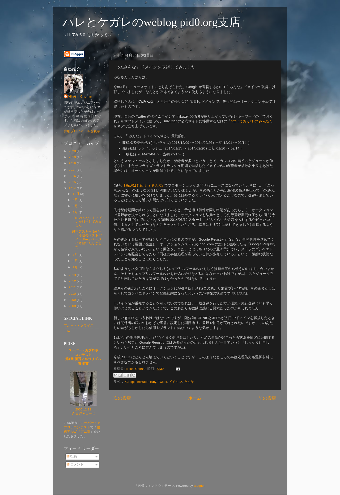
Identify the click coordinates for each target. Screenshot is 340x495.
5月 (75, 206)
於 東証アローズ (83, 414)
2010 (73, 293)
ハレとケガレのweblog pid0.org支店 (151, 22)
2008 (73, 306)
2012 (73, 281)
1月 (75, 267)
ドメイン (175, 382)
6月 (75, 200)
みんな (189, 382)
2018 (73, 163)
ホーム (195, 398)
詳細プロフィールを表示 (82, 131)
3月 (75, 254)
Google (130, 382)
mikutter (143, 382)
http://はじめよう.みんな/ (143, 185)
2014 (73, 188)
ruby (153, 382)
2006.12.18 (83, 409)
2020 (73, 151)
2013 (73, 275)
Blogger (199, 485)
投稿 (72, 456)
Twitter (162, 382)
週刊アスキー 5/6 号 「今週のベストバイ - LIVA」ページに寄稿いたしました (87, 239)
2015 (73, 182)
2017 (73, 169)
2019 (73, 157)
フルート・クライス (79, 325)
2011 (73, 287)
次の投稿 (122, 398)
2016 (73, 176)
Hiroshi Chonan (80, 96)
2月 (75, 261)
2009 (73, 300)
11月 (76, 194)
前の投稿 (267, 398)
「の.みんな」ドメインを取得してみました (87, 221)
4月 (75, 212)
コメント (75, 464)
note (67, 331)
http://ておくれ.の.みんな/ (251, 121)
